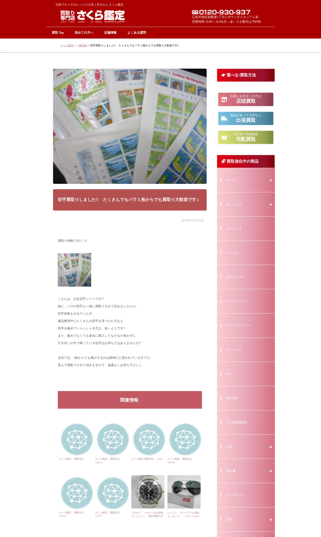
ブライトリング (237, 301)
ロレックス (234, 204)
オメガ (230, 180)
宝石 (229, 519)
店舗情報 (110, 32)
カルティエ (234, 228)
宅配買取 (245, 137)
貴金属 (230, 471)
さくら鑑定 (67, 45)
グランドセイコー (238, 325)
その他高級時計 (237, 422)
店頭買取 (245, 99)
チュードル (234, 349)
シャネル (232, 252)
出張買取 (245, 118)
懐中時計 (232, 398)
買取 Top (58, 32)
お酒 (229, 446)
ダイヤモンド (235, 495)
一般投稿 (81, 45)
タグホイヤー (235, 277)
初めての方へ (84, 32)
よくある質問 (136, 32)
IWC (229, 374)
